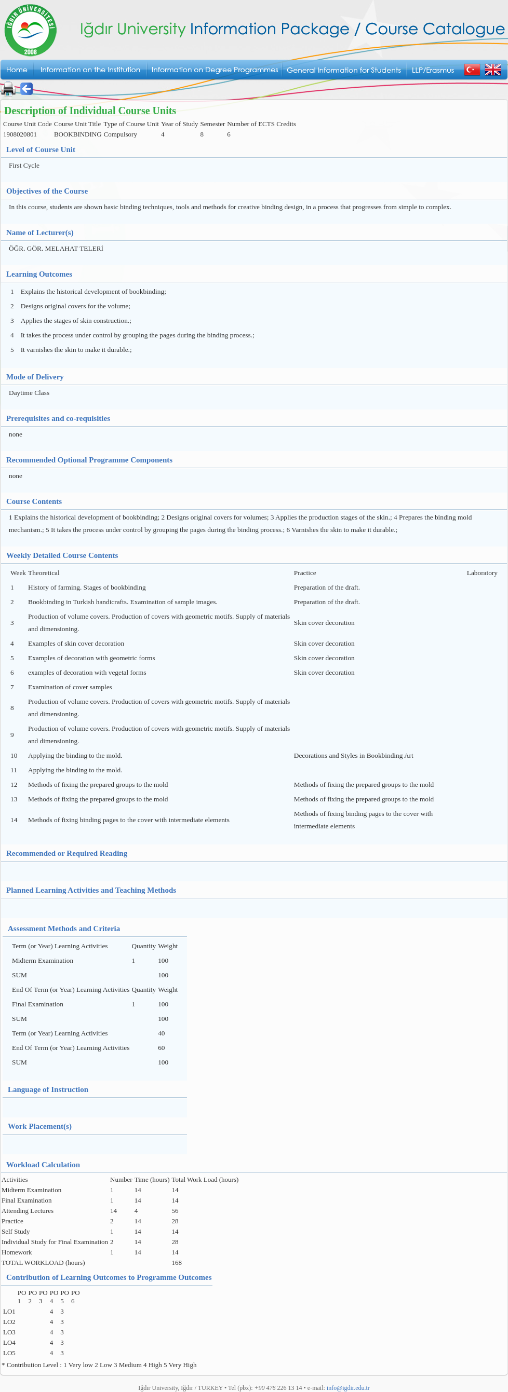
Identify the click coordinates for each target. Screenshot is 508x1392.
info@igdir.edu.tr (348, 1387)
